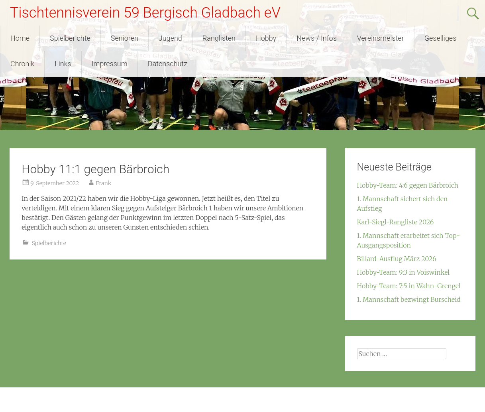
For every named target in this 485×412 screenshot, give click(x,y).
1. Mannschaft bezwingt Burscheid (409, 299)
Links (63, 63)
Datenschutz (167, 63)
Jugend (170, 38)
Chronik (22, 63)
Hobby (266, 38)
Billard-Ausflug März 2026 (396, 259)
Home (19, 38)
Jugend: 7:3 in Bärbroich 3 (285, 280)
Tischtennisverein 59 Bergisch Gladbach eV (145, 12)
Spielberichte (70, 38)
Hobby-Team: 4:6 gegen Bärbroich (408, 185)
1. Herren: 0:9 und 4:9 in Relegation (64, 280)
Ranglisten (219, 38)
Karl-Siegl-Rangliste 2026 (395, 222)
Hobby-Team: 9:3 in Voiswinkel (403, 272)
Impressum (110, 63)
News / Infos (316, 38)
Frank (103, 183)
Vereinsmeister (380, 38)
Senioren (124, 38)
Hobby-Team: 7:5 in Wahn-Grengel (409, 286)
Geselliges (440, 38)
